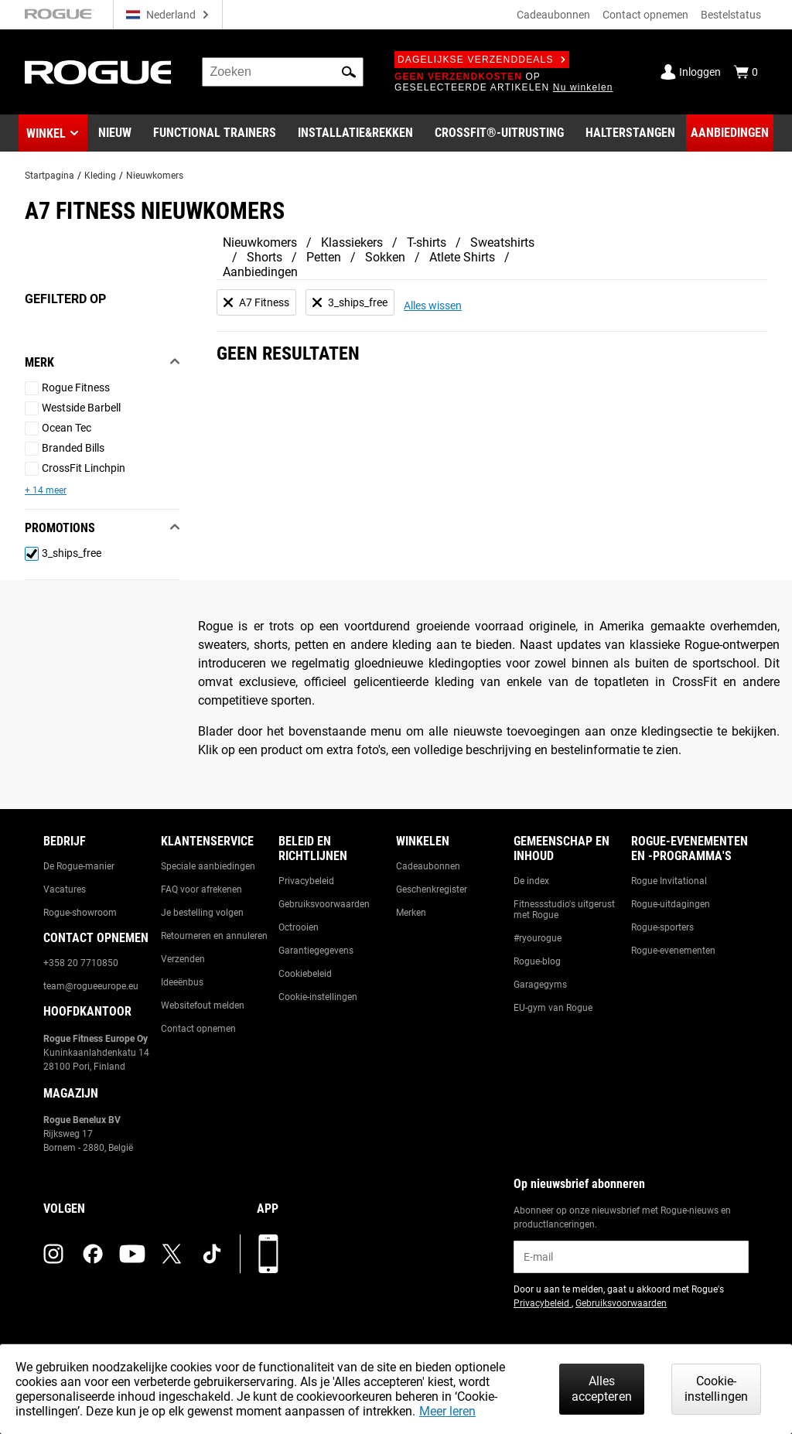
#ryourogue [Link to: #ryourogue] (538, 938)
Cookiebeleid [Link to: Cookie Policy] (305, 973)
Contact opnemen (645, 15)
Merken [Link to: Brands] (411, 912)
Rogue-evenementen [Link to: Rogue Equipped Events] (673, 950)
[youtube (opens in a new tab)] (132, 1253)
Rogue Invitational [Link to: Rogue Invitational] (669, 881)
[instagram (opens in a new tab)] (53, 1253)
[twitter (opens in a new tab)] (171, 1253)
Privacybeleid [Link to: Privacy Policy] (306, 881)
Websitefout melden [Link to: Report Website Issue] (202, 1005)
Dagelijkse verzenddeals (482, 59)
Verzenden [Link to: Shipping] (183, 959)
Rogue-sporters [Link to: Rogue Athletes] (662, 927)
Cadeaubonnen (553, 15)
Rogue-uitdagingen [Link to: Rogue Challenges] (670, 904)
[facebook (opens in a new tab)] (92, 1253)
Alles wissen (433, 305)
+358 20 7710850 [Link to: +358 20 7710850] (80, 963)
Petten (323, 257)
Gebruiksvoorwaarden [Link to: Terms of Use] (324, 904)
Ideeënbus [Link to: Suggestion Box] (182, 982)
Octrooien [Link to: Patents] (298, 927)
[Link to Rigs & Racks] (355, 133)
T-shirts (426, 242)
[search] (283, 72)
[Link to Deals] (729, 133)
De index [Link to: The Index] (531, 881)
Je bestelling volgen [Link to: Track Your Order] (202, 912)
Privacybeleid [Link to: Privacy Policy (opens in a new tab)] (543, 1303)
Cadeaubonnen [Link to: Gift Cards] (428, 866)
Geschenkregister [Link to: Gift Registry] (431, 889)
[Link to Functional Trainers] (214, 133)
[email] (631, 1257)
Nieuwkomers (154, 175)
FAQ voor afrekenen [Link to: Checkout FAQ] (201, 889)
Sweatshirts (502, 242)
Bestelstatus (731, 15)
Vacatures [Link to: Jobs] (64, 889)
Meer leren (447, 1411)
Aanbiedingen (260, 272)
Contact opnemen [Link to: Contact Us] (198, 1028)
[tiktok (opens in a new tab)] (212, 1253)
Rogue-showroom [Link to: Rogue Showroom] (80, 912)
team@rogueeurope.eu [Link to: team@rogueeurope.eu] (90, 986)
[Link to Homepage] (98, 72)
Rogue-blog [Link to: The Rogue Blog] (537, 961)
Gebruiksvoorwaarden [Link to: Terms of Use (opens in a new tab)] (621, 1303)
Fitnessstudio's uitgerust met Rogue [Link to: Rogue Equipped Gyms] (564, 909)
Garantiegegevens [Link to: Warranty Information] (315, 950)
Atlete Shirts (462, 257)
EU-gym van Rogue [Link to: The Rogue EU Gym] (553, 1007)
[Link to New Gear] (115, 133)
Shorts (264, 257)
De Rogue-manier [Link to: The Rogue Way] (78, 866)
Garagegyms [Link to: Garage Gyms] (540, 984)
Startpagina (49, 175)
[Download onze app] (268, 1253)
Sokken (385, 257)
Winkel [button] (46, 133)
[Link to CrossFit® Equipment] (499, 133)
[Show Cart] (745, 72)
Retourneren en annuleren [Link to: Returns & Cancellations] (214, 935)
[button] (349, 72)
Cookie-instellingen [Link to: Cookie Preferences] (317, 997)
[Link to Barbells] (630, 133)
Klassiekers (352, 242)
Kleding (100, 175)
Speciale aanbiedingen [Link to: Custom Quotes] (208, 866)
